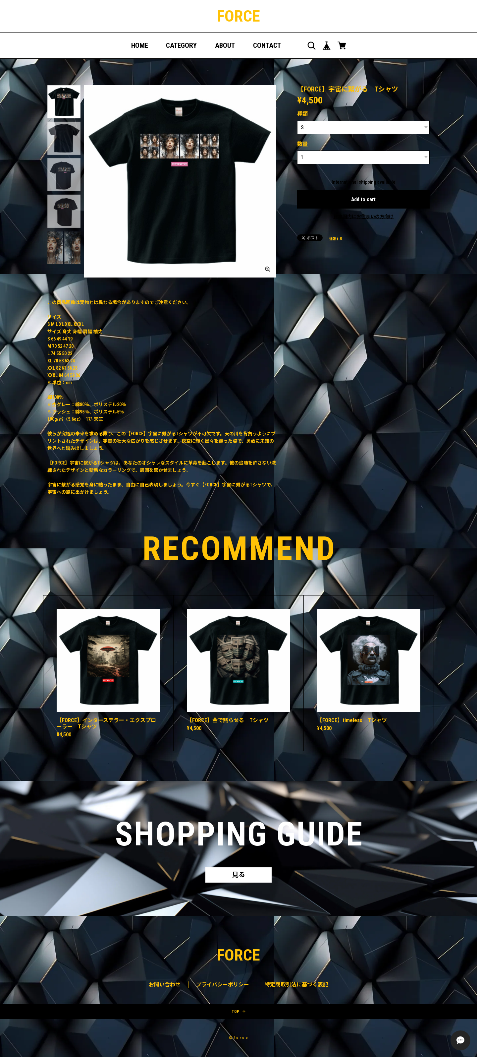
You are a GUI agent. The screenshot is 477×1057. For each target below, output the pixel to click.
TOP (238, 1011)
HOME (139, 45)
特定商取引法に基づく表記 (296, 984)
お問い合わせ (165, 984)
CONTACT (267, 45)
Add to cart (363, 199)
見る (238, 875)
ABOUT (225, 45)
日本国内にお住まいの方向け (363, 215)
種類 (302, 114)
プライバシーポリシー (222, 984)
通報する (336, 238)
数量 (302, 143)
